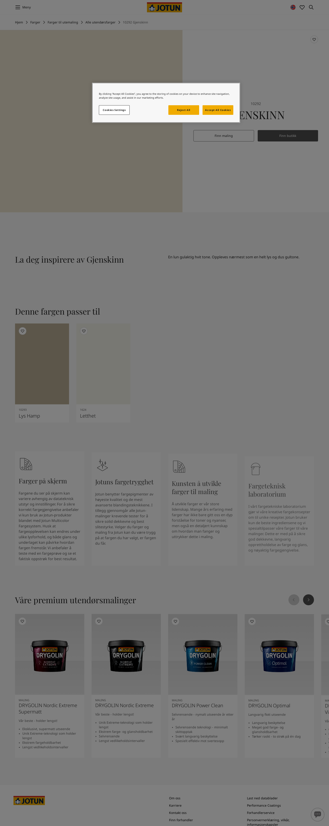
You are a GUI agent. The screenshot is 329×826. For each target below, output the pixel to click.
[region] (166, 103)
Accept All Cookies (218, 110)
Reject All (183, 110)
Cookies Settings (114, 110)
